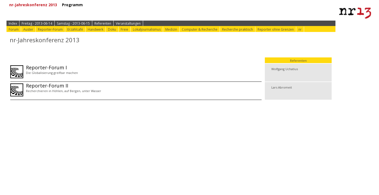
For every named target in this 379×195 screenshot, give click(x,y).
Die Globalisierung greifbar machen (52, 73)
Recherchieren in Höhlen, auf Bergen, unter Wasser (63, 91)
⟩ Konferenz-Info (151, 4)
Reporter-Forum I (46, 67)
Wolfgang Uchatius (284, 69)
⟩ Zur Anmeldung (111, 4)
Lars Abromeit (281, 87)
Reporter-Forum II (47, 85)
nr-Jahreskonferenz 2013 (35, 4)
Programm (74, 4)
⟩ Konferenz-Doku (192, 4)
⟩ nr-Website (228, 4)
